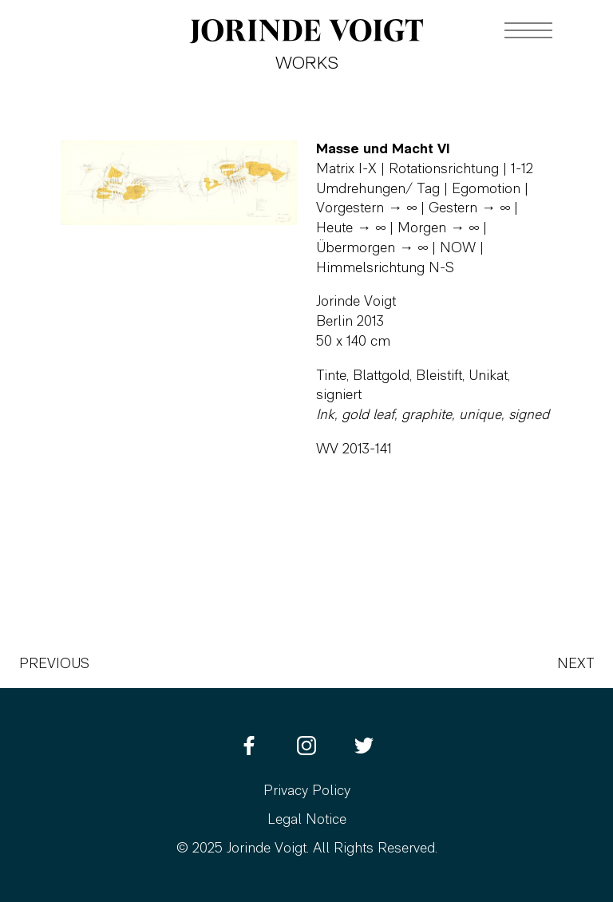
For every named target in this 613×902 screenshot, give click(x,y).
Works (306, 64)
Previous (54, 664)
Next (575, 664)
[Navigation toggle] (528, 30)
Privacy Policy (306, 791)
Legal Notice (306, 820)
